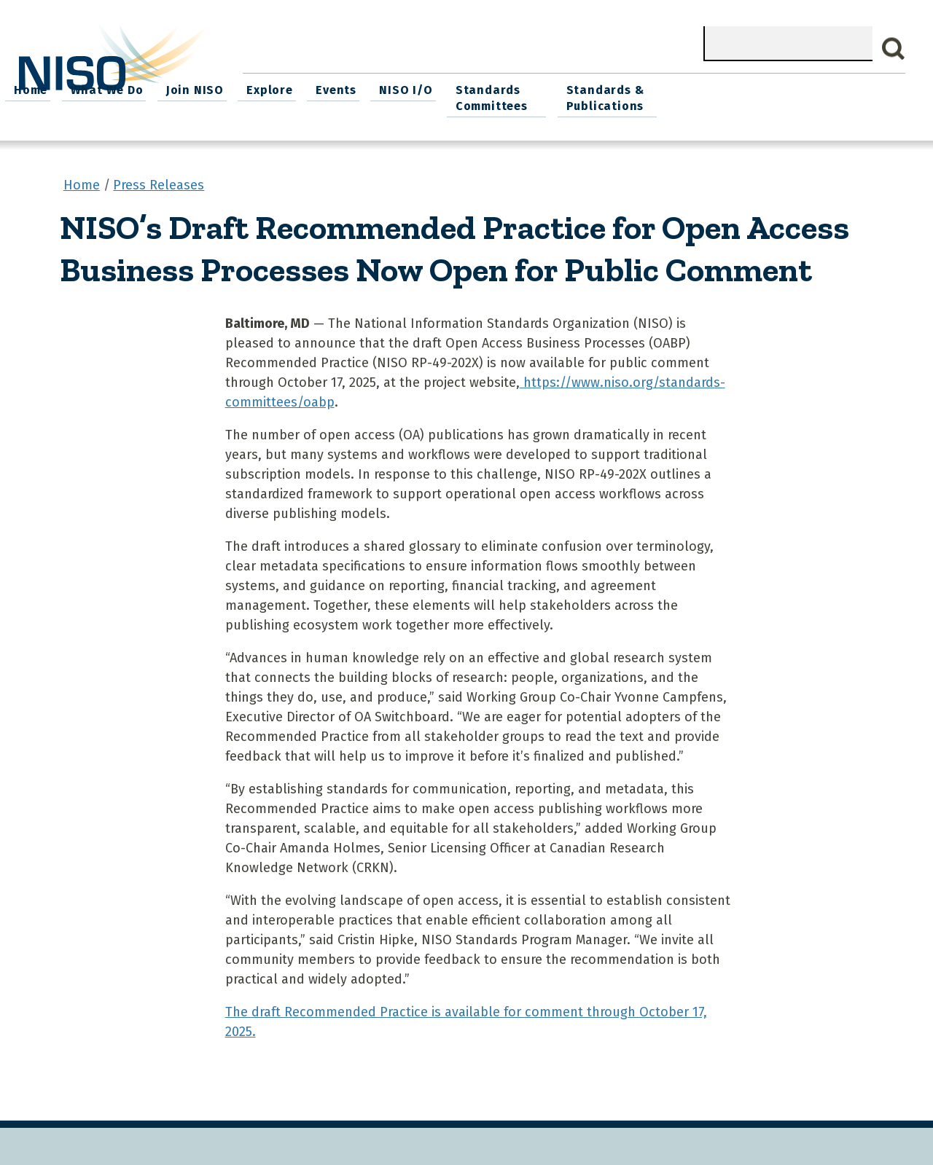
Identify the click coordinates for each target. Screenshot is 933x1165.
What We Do (342, 88)
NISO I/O (630, 88)
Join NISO (427, 88)
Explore (500, 88)
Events (563, 88)
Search (893, 48)
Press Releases (158, 181)
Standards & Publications (835, 96)
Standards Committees (712, 96)
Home (269, 88)
